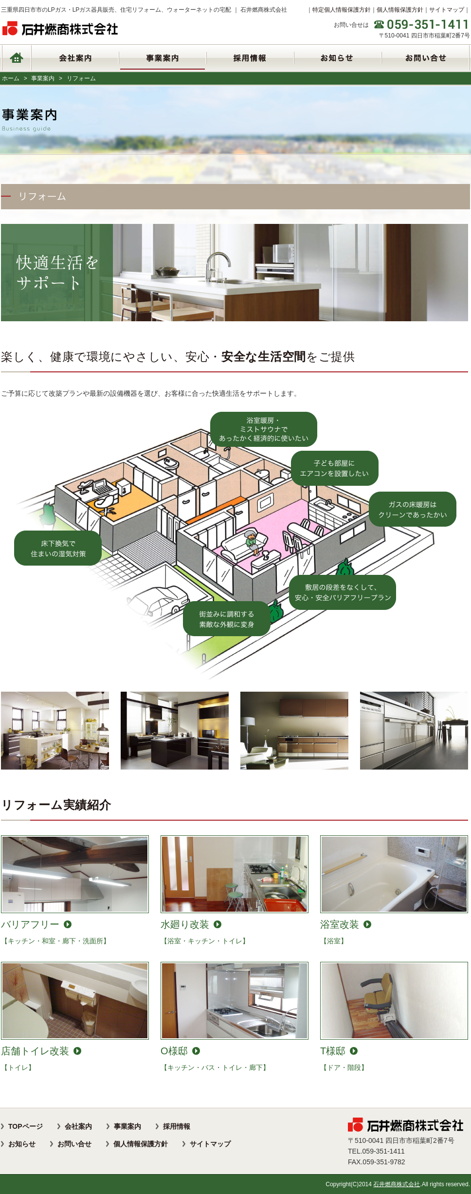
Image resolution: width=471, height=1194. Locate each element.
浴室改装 (339, 924)
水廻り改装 (185, 924)
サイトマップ (446, 9)
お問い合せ (74, 1144)
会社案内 (78, 1126)
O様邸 (174, 1051)
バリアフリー (30, 924)
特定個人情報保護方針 (341, 9)
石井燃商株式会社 (396, 1184)
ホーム (10, 78)
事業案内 (42, 78)
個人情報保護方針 (400, 9)
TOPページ (25, 1126)
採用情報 (176, 1126)
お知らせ (22, 1144)
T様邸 (332, 1051)
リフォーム (81, 78)
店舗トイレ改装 (35, 1051)
